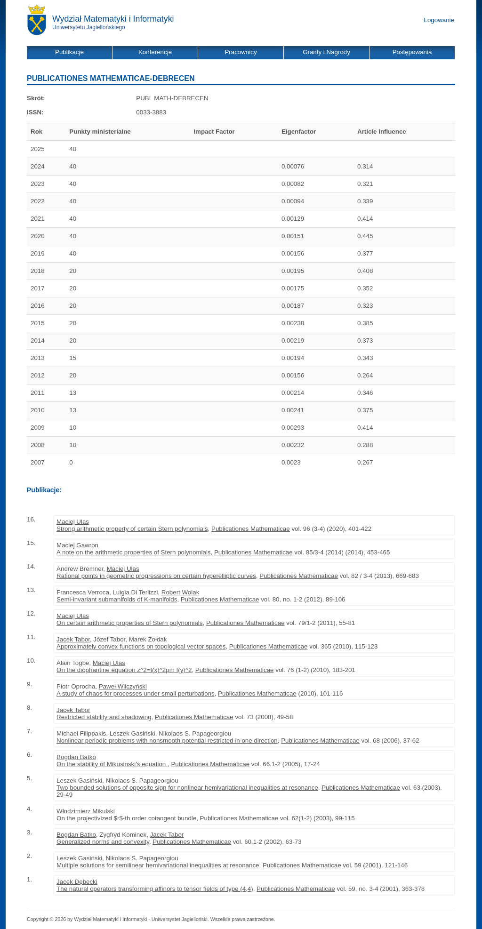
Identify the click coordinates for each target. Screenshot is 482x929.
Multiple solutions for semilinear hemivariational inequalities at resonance (157, 865)
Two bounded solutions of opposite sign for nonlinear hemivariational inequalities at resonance (187, 787)
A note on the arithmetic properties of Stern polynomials (133, 552)
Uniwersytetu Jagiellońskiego (88, 27)
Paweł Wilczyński (123, 686)
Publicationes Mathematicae (250, 528)
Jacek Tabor (73, 639)
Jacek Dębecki (76, 881)
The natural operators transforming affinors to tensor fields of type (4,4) (154, 888)
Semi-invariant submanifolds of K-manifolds (116, 599)
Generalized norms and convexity (102, 841)
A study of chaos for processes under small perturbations (135, 693)
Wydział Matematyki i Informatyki (113, 19)
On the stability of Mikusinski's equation (112, 764)
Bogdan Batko (76, 757)
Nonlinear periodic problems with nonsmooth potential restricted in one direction (167, 740)
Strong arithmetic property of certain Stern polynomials (132, 528)
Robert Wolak (180, 592)
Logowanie (439, 20)
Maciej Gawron (77, 545)
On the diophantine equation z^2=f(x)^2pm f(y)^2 (124, 669)
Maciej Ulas (72, 521)
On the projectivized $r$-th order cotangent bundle (126, 818)
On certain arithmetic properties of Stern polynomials (129, 622)
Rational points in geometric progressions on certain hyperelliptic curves (156, 575)
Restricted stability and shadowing (104, 717)
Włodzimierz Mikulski (85, 811)
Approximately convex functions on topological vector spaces (140, 646)
